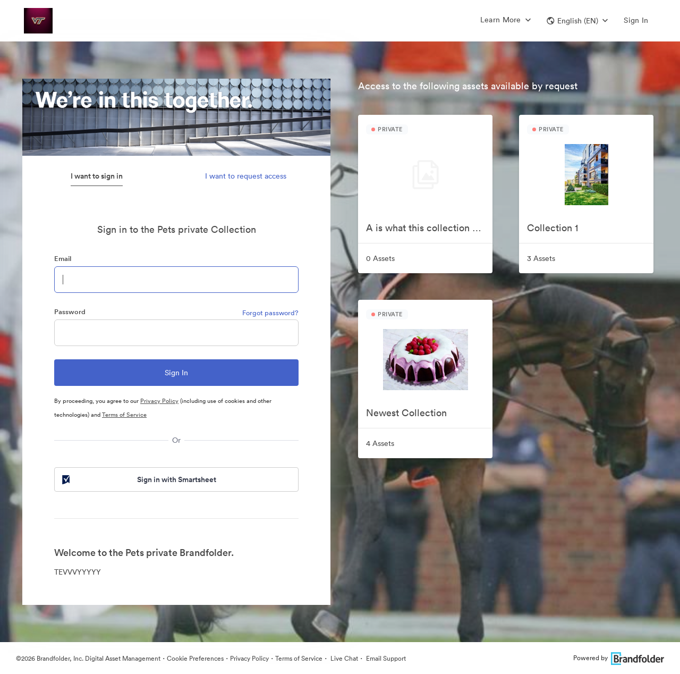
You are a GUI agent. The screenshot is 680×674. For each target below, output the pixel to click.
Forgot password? (270, 312)
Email (62, 258)
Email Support (385, 658)
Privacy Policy (159, 401)
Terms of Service (124, 414)
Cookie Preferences (195, 658)
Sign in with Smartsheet (138, 479)
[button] (577, 20)
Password (70, 311)
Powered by (618, 657)
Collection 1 (552, 228)
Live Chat (343, 658)
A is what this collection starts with (429, 228)
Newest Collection (406, 413)
